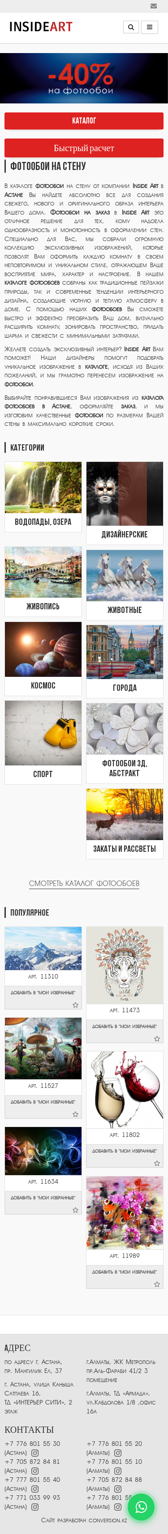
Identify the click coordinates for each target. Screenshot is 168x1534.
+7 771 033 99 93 (32, 1497)
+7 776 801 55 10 (114, 1461)
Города (125, 688)
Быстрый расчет (84, 148)
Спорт (43, 774)
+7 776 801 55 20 (114, 1443)
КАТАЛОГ (84, 121)
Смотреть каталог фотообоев (84, 884)
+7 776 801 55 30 (32, 1443)
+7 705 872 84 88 (114, 1479)
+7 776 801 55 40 (114, 1497)
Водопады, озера (43, 522)
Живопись (43, 607)
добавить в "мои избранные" (44, 999)
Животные (125, 610)
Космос (43, 686)
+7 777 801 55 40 (32, 1479)
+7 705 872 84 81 (32, 1461)
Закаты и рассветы (124, 849)
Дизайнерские (124, 535)
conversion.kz (108, 1520)
